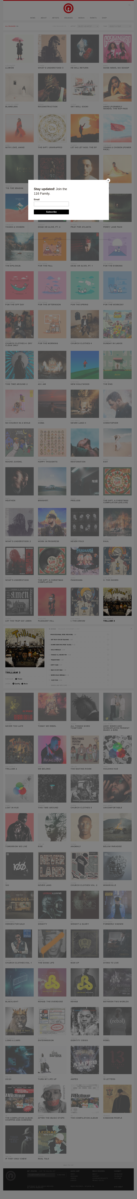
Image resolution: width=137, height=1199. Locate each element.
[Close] (108, 180)
